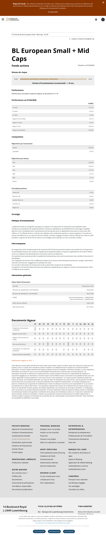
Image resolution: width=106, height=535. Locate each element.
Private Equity (17, 452)
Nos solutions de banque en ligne (79, 454)
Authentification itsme (77, 469)
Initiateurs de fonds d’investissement (47, 457)
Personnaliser (54, 531)
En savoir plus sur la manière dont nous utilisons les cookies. (53, 523)
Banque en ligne (78, 449)
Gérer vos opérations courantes (52, 442)
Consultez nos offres (76, 489)
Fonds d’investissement (21, 439)
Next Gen (72, 442)
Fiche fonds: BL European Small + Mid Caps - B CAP (31, 34)
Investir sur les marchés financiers (49, 434)
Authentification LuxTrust (78, 466)
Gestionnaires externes (49, 463)
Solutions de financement (22, 446)
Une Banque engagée (77, 483)
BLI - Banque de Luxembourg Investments (55, 512)
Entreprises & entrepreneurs (77, 427)
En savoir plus (53, 12)
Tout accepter (39, 531)
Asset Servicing (48, 449)
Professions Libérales (24, 459)
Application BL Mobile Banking (80, 463)
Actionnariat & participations (23, 483)
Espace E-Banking (75, 459)
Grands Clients (17, 449)
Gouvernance (17, 479)
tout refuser (69, 531)
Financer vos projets (48, 439)
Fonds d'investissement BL (81, 39)
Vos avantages (74, 486)
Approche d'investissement (22, 429)
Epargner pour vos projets (50, 429)
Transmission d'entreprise (79, 439)
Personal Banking (50, 426)
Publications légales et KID (22, 360)
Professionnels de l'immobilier (80, 436)
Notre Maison (19, 469)
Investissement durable (21, 436)
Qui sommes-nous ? (19, 473)
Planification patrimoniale (22, 442)
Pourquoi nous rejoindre (78, 479)
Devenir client (48, 473)
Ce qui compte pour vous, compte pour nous (50, 478)
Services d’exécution (48, 466)
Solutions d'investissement (22, 432)
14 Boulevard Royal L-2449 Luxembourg (15, 508)
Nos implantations (47, 483)
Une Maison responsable (21, 486)
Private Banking (21, 426)
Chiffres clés (16, 476)
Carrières (74, 476)
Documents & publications (22, 489)
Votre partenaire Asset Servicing (52, 453)
